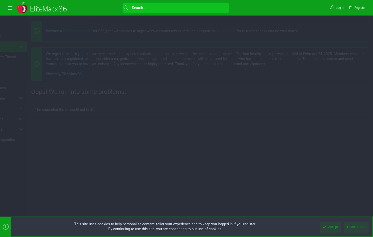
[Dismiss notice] (361, 54)
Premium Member (105, 31)
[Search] (151, 8)
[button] (10, 7)
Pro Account (254, 31)
